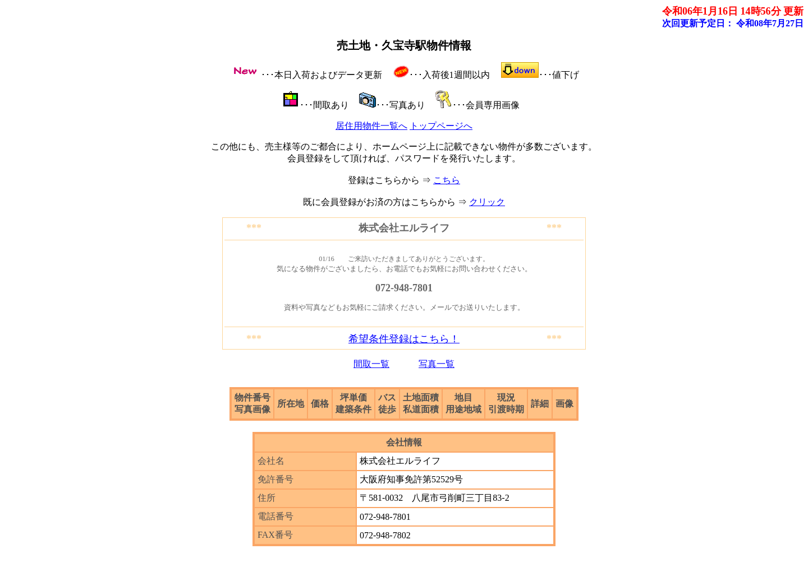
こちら (446, 180)
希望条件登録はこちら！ (404, 339)
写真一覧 (436, 364)
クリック (487, 202)
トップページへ (441, 126)
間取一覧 (371, 364)
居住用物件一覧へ (371, 126)
